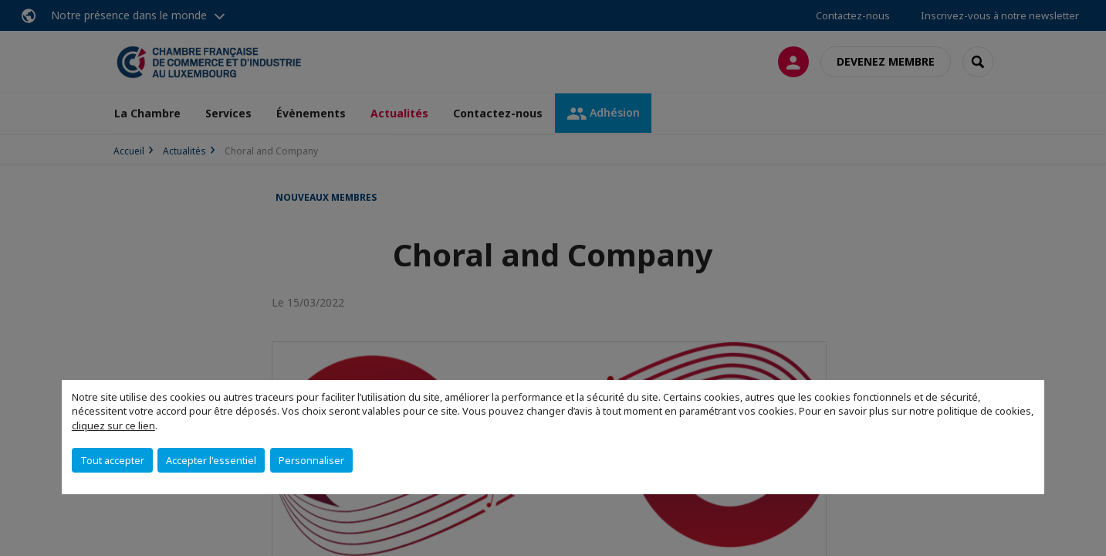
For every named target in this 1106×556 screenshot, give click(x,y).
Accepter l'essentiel (211, 460)
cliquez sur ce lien (113, 425)
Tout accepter (112, 460)
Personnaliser (311, 460)
